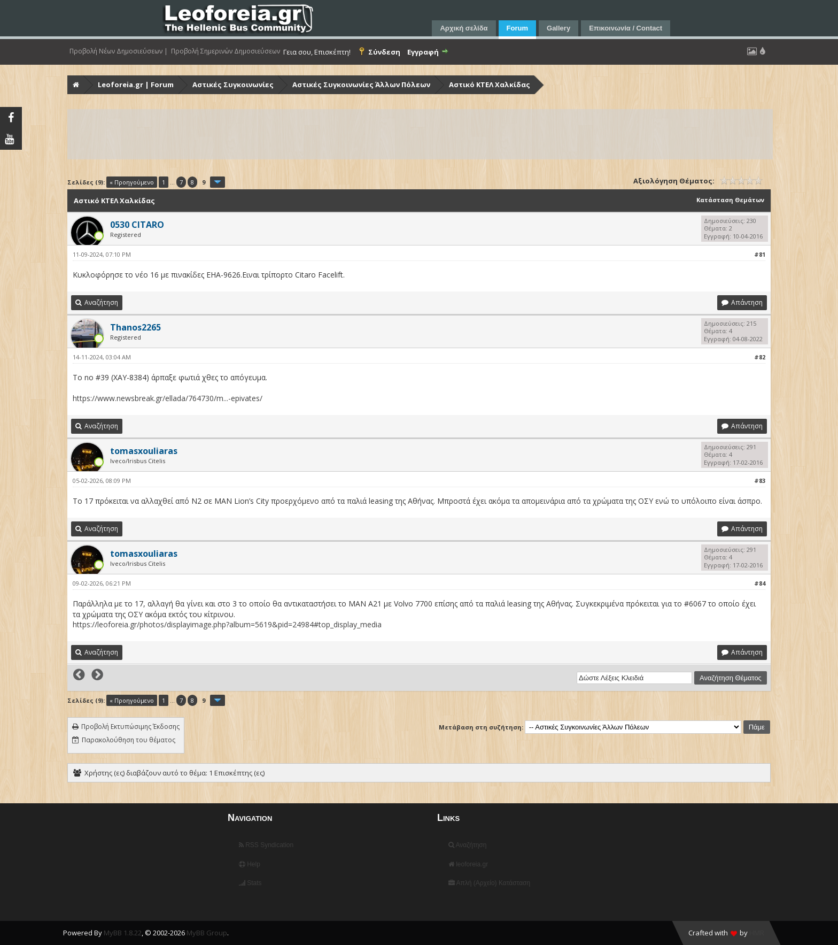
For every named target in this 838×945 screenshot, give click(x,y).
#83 (759, 481)
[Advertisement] (389, 134)
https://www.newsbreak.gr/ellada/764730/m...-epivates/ (167, 398)
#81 (759, 254)
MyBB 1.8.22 (123, 933)
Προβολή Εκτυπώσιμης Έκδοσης (130, 726)
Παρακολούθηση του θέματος (128, 739)
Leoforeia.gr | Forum (136, 84)
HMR (756, 933)
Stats (250, 883)
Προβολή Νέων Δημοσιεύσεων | (118, 51)
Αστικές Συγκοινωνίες (233, 84)
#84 (759, 583)
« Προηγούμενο (132, 182)
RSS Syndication (266, 845)
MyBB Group (207, 933)
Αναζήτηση (467, 845)
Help (249, 864)
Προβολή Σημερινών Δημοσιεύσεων (225, 51)
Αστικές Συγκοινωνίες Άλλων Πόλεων (361, 84)
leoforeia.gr (468, 864)
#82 (759, 357)
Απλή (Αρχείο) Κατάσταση (489, 883)
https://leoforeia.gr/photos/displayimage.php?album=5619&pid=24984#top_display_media (227, 624)
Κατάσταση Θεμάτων (730, 200)
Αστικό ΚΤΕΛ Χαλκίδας (489, 84)
